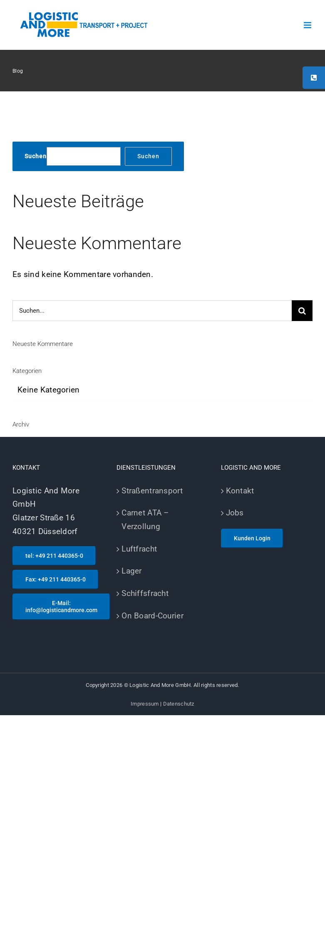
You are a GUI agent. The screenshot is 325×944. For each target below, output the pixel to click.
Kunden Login (252, 538)
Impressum (145, 704)
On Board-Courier (153, 615)
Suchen (36, 156)
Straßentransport (152, 490)
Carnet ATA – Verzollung (145, 519)
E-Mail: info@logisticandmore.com (61, 606)
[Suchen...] (152, 310)
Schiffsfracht (145, 593)
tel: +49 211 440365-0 (54, 555)
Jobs (235, 512)
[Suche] (302, 310)
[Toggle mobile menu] (308, 25)
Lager (131, 571)
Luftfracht (139, 549)
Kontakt (240, 490)
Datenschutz (178, 704)
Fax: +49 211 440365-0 (55, 579)
